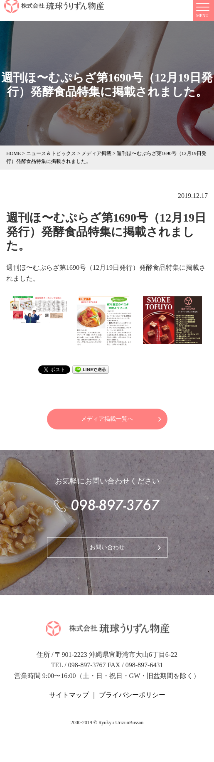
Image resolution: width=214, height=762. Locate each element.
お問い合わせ (107, 547)
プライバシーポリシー (132, 694)
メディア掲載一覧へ (107, 419)
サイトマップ (69, 694)
